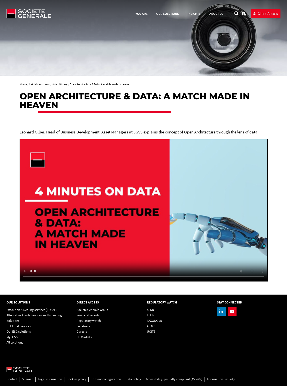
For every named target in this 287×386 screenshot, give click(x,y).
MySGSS (12, 337)
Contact (12, 379)
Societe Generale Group (92, 310)
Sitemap (27, 379)
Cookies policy (76, 379)
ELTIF (150, 315)
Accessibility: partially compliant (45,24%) (174, 379)
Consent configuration (106, 379)
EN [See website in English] (244, 13)
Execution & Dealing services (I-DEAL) (32, 310)
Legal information (50, 379)
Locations (83, 326)
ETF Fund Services (19, 326)
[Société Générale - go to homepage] (54, 13)
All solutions (15, 342)
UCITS (151, 331)
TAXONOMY (154, 321)
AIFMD (151, 326)
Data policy (133, 379)
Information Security (221, 379)
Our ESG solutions (19, 331)
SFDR (150, 310)
